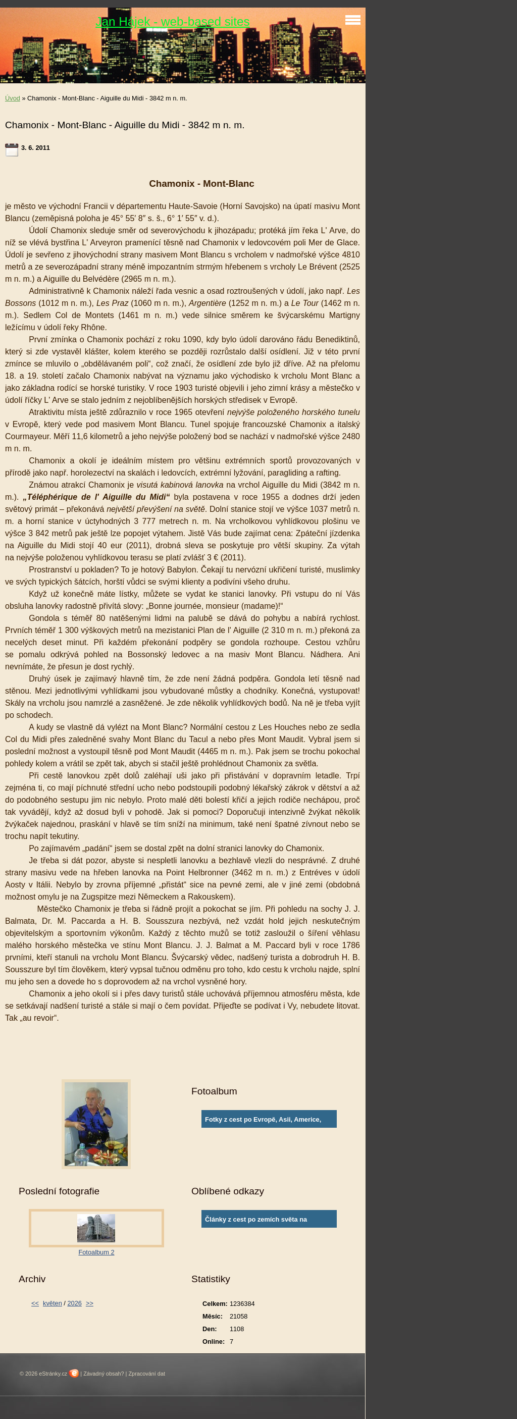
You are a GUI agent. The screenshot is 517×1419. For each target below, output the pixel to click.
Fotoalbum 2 (96, 1252)
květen (52, 1303)
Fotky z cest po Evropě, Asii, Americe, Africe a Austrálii (263, 1122)
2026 (74, 1303)
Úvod (12, 98)
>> (89, 1303)
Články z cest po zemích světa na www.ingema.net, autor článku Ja (256, 1222)
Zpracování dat (146, 1374)
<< (35, 1303)
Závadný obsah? (103, 1374)
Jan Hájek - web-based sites (172, 21)
